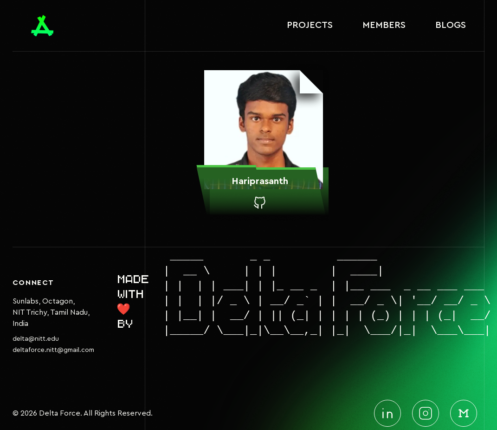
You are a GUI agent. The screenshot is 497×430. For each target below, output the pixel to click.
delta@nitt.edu (36, 339)
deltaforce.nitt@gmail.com (53, 350)
